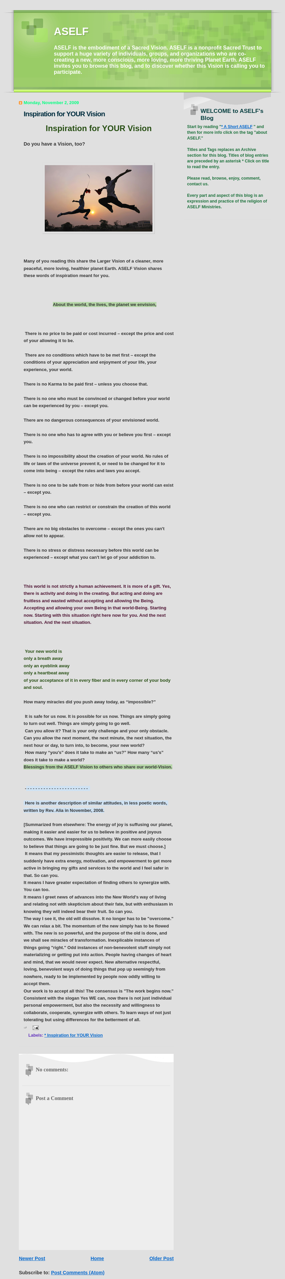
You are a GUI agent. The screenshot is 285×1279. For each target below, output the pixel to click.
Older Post (161, 1258)
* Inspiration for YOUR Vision (73, 1035)
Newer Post (32, 1258)
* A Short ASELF (237, 126)
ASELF (71, 31)
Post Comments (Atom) (78, 1272)
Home (97, 1258)
